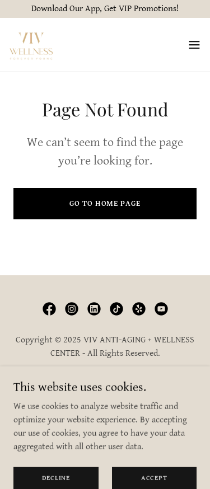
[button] (194, 45)
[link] (31, 44)
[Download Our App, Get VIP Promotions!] (105, 9)
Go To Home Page (104, 203)
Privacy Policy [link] (105, 381)
